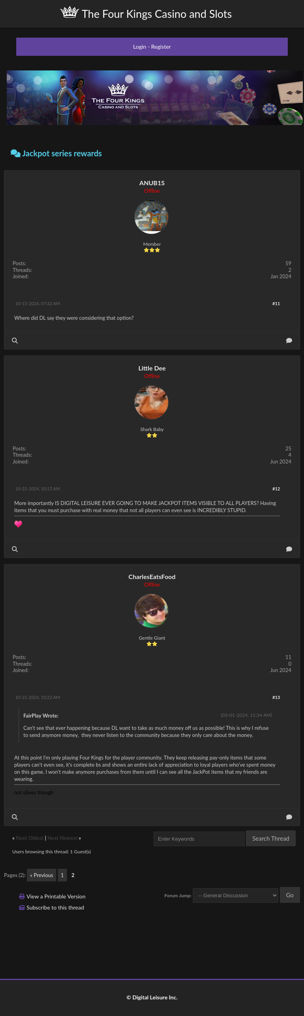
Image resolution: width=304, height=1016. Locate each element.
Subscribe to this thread (55, 907)
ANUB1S (152, 182)
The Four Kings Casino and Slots (146, 13)
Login (139, 46)
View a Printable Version (56, 896)
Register (161, 46)
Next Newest (63, 838)
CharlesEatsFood (152, 576)
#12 (276, 488)
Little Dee (151, 368)
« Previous (41, 875)
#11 (276, 303)
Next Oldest (30, 838)
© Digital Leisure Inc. (151, 997)
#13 (276, 697)
